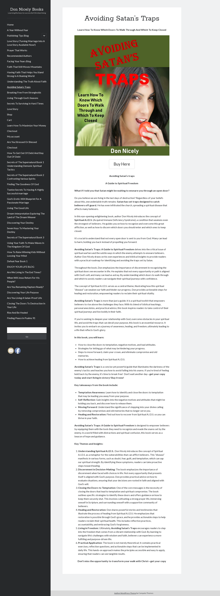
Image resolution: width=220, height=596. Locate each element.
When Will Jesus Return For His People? (23, 279)
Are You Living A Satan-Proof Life (24, 297)
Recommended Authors (19, 55)
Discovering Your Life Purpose (23, 292)
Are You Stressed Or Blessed (22, 141)
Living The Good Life (18, 208)
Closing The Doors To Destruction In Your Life (26, 305)
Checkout (12, 130)
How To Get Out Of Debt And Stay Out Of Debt (25, 154)
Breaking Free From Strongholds (24, 92)
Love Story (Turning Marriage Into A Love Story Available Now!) (26, 43)
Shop (9, 114)
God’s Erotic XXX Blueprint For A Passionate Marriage (24, 200)
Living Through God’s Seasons (22, 97)
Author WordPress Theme (125, 593)
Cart (9, 119)
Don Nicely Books (26, 9)
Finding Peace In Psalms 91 (21, 318)
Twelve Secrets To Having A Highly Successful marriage (25, 191)
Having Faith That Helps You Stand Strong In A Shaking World (25, 74)
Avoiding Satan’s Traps (19, 86)
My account (13, 136)
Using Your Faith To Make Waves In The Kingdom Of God (25, 244)
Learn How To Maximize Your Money (26, 125)
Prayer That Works (17, 50)
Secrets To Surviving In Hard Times (25, 103)
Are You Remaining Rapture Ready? (25, 286)
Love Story (12, 108)
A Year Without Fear (17, 30)
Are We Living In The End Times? (24, 272)
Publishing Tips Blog (18, 35)
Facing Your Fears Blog (19, 61)
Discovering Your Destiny (20, 222)
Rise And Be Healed (17, 312)
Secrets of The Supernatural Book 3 (25, 237)
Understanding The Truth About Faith (26, 81)
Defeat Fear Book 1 (17, 261)
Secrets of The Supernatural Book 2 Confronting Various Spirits (25, 176)
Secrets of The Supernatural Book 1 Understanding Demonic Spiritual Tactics (25, 166)
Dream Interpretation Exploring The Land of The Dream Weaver (26, 215)
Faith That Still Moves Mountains (24, 66)
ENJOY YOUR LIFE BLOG (20, 266)
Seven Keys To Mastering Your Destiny (23, 230)
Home (10, 24)
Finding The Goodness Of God (23, 184)
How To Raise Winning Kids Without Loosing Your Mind (26, 254)
